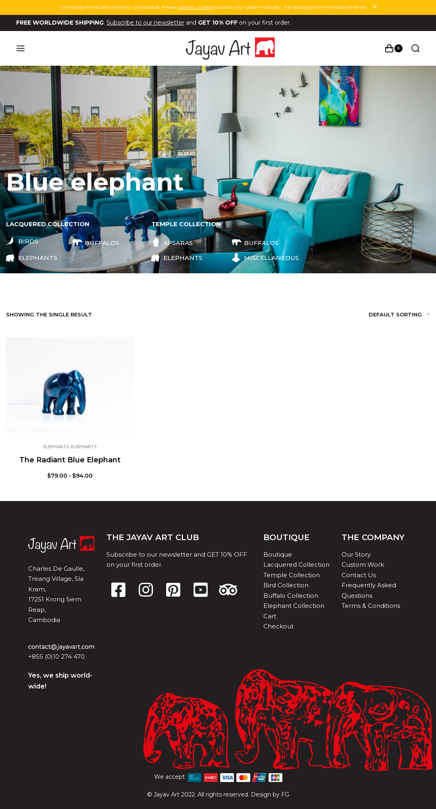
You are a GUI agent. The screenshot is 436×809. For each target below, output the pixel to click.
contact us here (195, 7)
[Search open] (415, 48)
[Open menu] (20, 48)
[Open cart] (394, 48)
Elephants (56, 446)
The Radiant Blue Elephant (70, 459)
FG (285, 794)
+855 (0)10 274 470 (56, 656)
